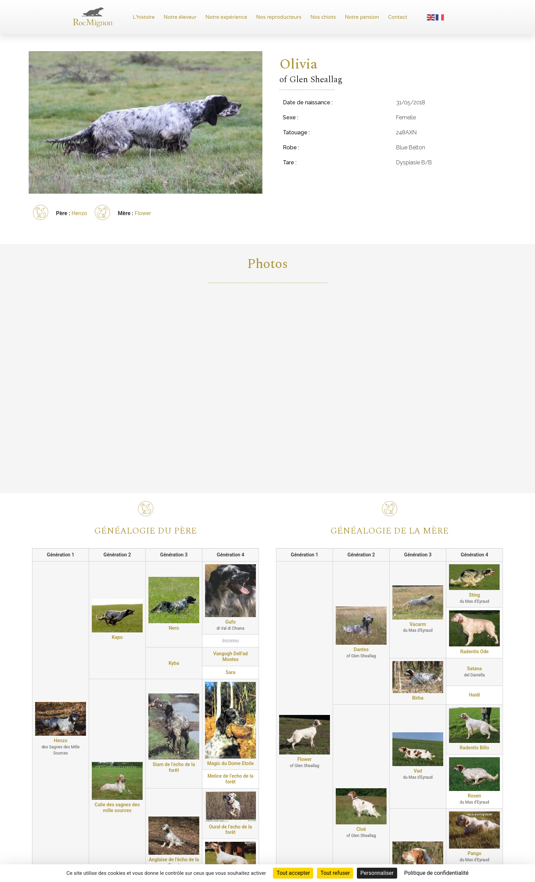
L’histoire (144, 17)
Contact (397, 17)
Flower (143, 213)
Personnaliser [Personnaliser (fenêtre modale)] (377, 873)
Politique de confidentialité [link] (436, 873)
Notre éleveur (180, 17)
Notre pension (362, 17)
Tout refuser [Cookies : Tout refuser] (335, 873)
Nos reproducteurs (279, 17)
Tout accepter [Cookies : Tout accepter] (293, 873)
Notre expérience (226, 17)
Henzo (79, 213)
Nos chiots (323, 17)
